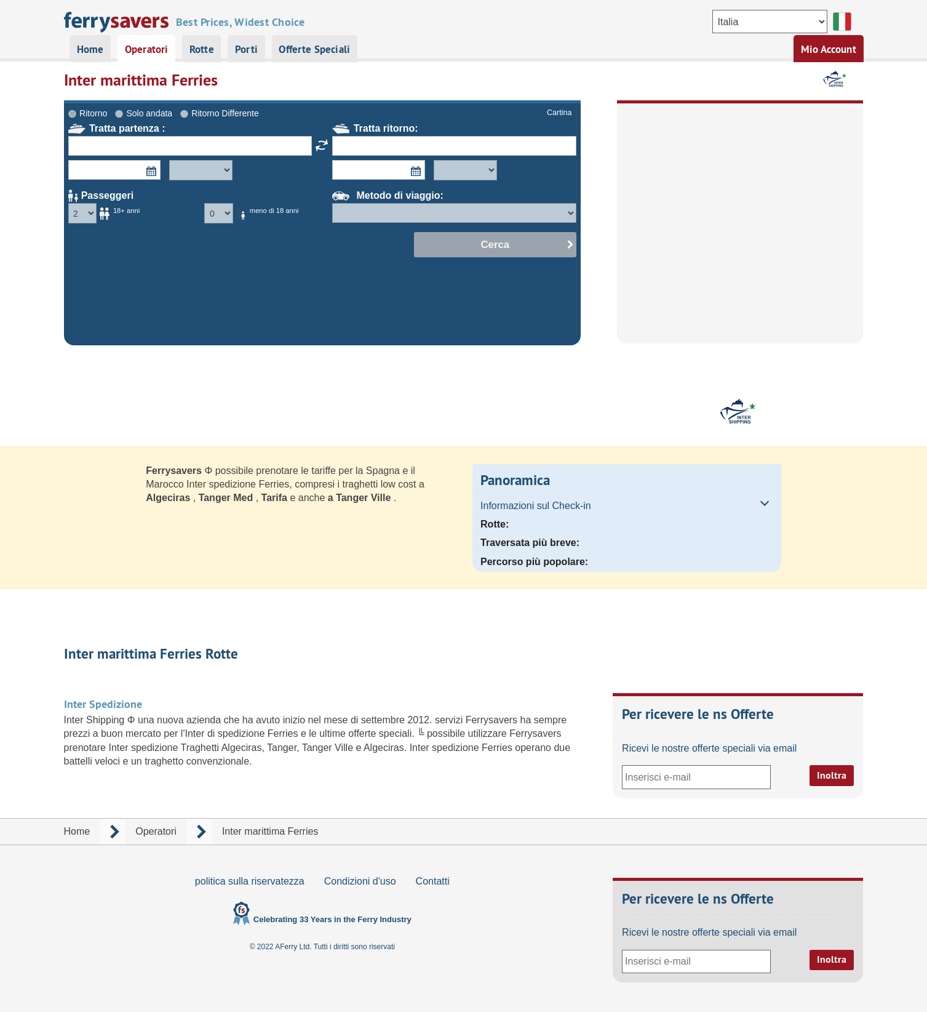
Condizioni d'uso (360, 881)
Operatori (147, 49)
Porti (246, 49)
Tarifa (275, 497)
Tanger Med (227, 497)
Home (90, 49)
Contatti (433, 881)
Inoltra (831, 775)
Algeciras (169, 497)
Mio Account (828, 49)
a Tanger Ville (361, 497)
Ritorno (93, 113)
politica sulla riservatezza (249, 881)
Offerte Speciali (314, 49)
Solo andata (149, 113)
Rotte (201, 49)
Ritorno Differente (224, 113)
